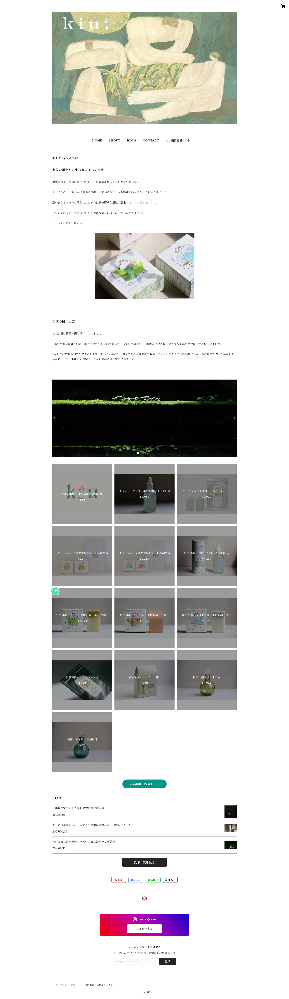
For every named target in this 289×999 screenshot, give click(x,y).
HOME (97, 140)
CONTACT (151, 140)
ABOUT (114, 140)
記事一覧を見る (144, 862)
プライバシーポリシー (67, 985)
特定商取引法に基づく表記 (99, 985)
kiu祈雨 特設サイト (178, 140)
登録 (167, 961)
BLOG (131, 140)
